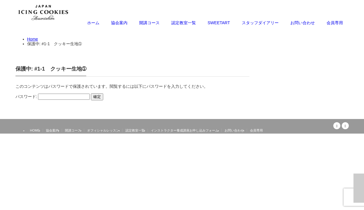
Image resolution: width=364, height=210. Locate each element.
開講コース (149, 22)
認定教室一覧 (183, 22)
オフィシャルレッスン (103, 130)
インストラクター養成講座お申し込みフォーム (184, 130)
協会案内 (119, 22)
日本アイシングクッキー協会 (326, 135)
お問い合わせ (302, 22)
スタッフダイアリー (260, 22)
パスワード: (52, 96)
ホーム (93, 22)
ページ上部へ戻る (358, 188)
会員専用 (335, 22)
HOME (35, 130)
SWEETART (219, 22)
